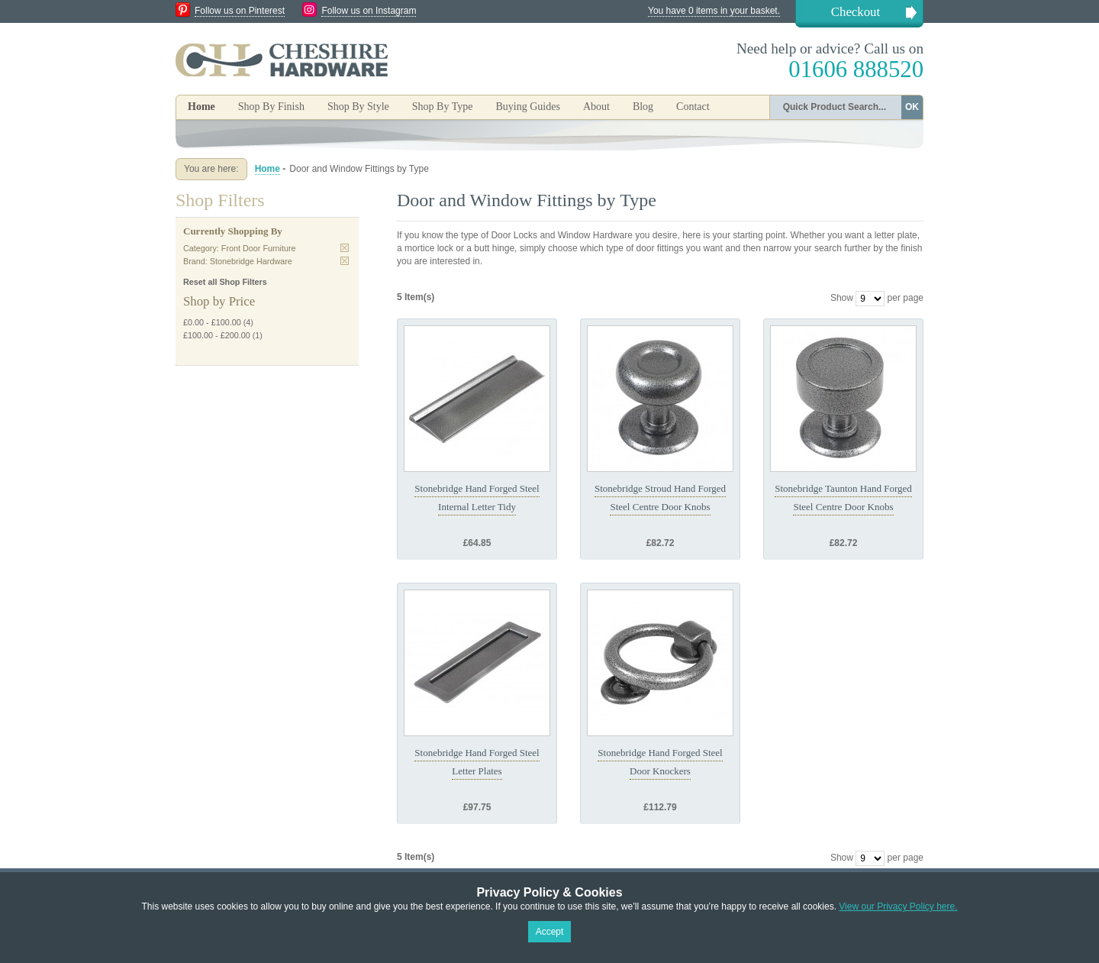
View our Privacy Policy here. (898, 906)
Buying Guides (527, 106)
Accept (550, 931)
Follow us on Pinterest (240, 10)
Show (841, 297)
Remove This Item (344, 248)
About (596, 106)
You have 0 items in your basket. (714, 10)
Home (201, 106)
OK (912, 107)
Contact (693, 106)
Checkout (855, 12)
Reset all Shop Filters (225, 281)
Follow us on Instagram (368, 10)
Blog (643, 106)
